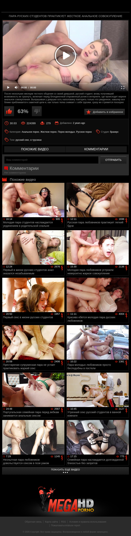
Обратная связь (33, 521)
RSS (63, 521)
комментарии (96, 149)
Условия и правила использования (87, 521)
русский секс (22, 140)
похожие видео (35, 149)
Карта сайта (51, 521)
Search (124, 6)
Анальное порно (30, 132)
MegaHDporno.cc (73, 6)
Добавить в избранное (108, 111)
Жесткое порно (48, 132)
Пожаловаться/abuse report (65, 525)
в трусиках (36, 140)
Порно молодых (66, 132)
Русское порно (84, 132)
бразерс (114, 132)
